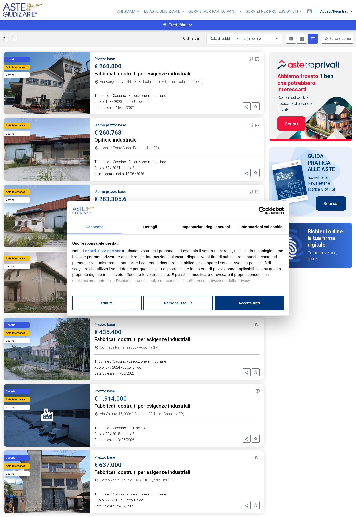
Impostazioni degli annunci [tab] (206, 227)
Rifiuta (107, 303)
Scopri (291, 123)
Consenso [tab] (95, 227)
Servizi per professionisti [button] (272, 10)
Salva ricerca (340, 39)
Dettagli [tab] (150, 227)
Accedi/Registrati (334, 10)
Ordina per (191, 38)
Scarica (331, 203)
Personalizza (178, 303)
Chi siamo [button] (126, 10)
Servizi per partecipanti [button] (213, 10)
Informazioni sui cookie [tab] (261, 227)
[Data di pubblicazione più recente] (244, 39)
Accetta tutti (249, 303)
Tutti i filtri (178, 25)
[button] (247, 106)
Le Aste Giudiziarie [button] (162, 10)
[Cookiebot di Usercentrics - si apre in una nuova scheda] (262, 210)
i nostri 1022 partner (102, 251)
